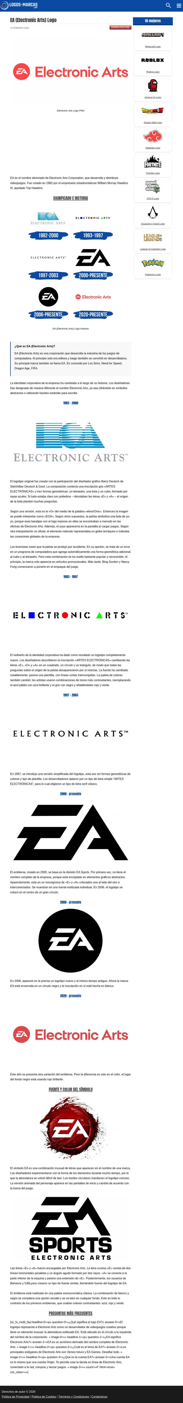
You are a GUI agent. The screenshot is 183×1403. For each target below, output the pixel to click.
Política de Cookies (44, 1396)
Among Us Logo (153, 97)
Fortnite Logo (153, 173)
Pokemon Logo (153, 274)
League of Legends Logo (153, 249)
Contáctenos (99, 1396)
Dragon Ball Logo (153, 122)
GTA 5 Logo (153, 198)
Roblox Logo (152, 71)
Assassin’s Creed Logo (153, 223)
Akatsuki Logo (153, 147)
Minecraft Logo (152, 46)
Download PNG (120, 27)
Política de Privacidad (15, 1396)
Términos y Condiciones (73, 1396)
